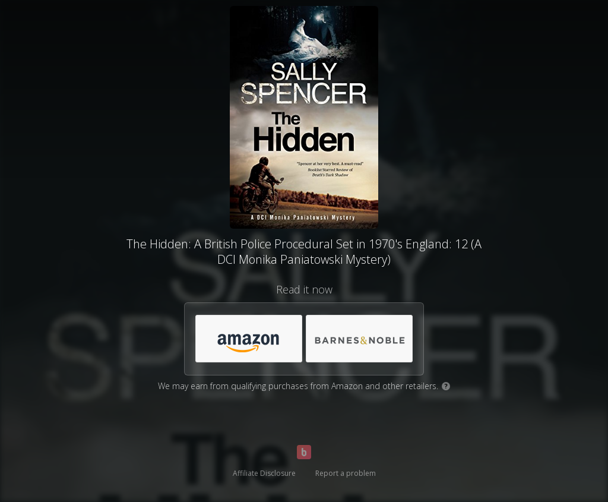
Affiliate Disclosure (264, 473)
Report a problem (345, 473)
